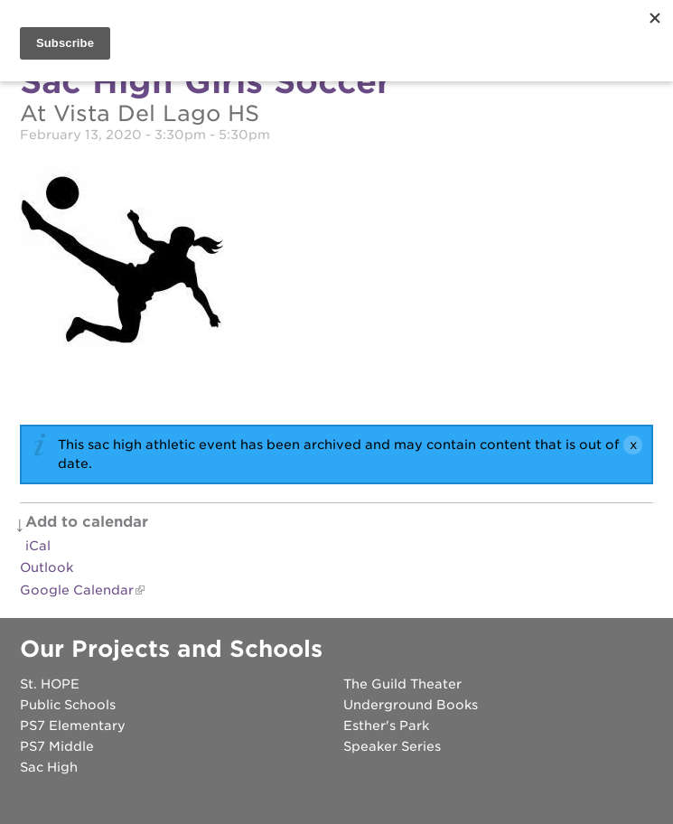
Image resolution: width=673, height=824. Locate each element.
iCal (38, 545)
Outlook (46, 567)
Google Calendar (77, 590)
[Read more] (336, 261)
